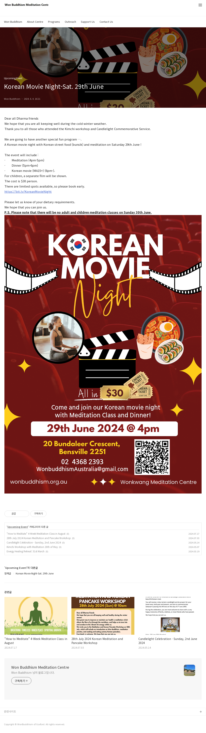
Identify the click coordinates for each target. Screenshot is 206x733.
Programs (54, 22)
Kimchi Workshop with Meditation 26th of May (32, 546)
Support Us (88, 22)
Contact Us (106, 22)
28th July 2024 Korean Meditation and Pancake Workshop (39, 538)
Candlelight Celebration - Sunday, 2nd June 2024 (34, 542)
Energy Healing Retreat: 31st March (25, 551)
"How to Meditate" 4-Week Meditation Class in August (36, 533)
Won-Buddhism (13, 22)
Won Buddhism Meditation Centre (40, 667)
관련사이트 (10, 711)
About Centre (35, 22)
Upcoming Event (17, 526)
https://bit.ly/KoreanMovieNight (28, 191)
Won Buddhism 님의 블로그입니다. (33, 672)
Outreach (70, 22)
